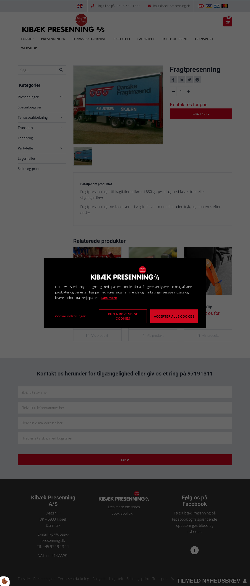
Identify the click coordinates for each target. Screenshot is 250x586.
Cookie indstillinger (70, 316)
